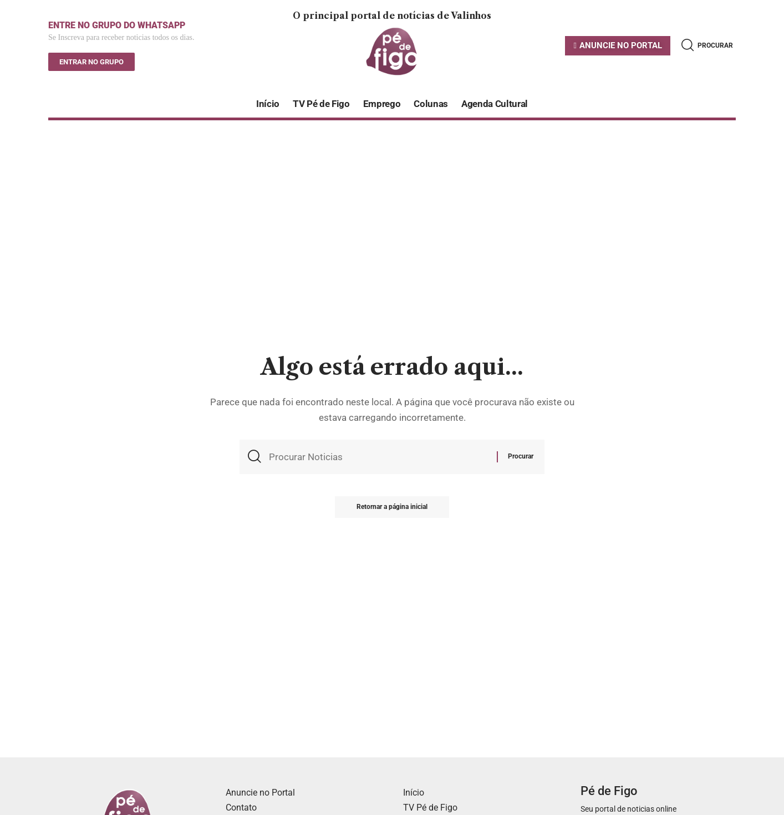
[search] (707, 45)
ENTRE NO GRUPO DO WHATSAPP (116, 25)
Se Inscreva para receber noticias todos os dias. (121, 38)
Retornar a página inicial (392, 508)
